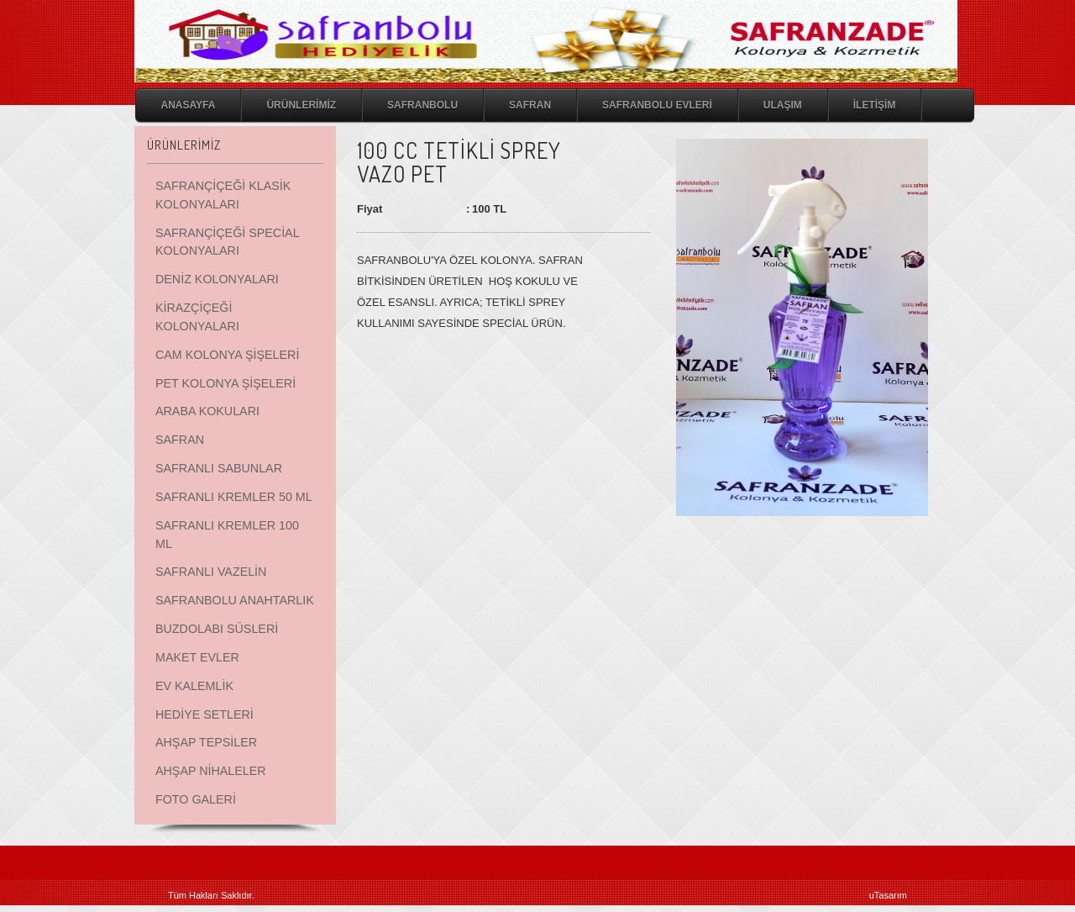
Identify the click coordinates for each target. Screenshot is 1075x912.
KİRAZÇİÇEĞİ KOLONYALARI (197, 317)
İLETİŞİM (874, 105)
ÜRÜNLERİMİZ (301, 105)
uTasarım (888, 895)
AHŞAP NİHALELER (210, 771)
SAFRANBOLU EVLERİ (657, 105)
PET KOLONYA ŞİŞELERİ (225, 383)
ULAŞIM (782, 105)
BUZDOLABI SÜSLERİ (216, 628)
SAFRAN (530, 105)
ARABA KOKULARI (207, 411)
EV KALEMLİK (194, 686)
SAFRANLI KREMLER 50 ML (233, 496)
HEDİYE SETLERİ (204, 714)
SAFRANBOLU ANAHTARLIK (234, 600)
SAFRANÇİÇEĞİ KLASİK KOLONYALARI (223, 195)
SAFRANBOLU (422, 105)
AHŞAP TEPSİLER (206, 742)
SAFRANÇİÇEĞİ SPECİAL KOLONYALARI (227, 242)
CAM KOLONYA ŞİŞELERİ (227, 354)
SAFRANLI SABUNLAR (218, 468)
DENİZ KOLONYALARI (217, 279)
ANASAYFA (188, 105)
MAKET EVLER (197, 657)
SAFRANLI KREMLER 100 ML (227, 535)
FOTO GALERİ (195, 799)
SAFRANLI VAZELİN (210, 571)
